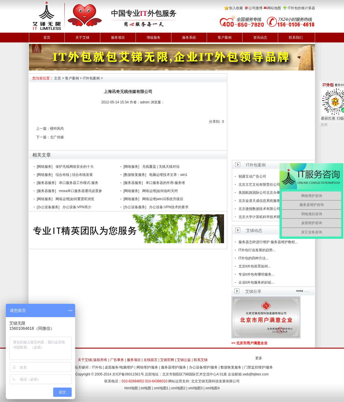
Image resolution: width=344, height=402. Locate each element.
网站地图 (274, 8)
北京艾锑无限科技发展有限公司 (215, 381)
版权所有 (100, 360)
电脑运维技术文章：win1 (168, 175)
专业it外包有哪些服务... (256, 274)
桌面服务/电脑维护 (119, 367)
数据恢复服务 (231, 367)
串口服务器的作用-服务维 (165, 183)
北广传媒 (57, 137)
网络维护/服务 (147, 367)
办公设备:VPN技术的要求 (168, 207)
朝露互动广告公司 (252, 176)
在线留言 (151, 360)
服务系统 (189, 38)
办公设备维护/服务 (203, 367)
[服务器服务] (46, 183)
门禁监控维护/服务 (258, 367)
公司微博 (255, 8)
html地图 (131, 388)
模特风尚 (57, 128)
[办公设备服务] (48, 207)
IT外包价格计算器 (301, 8)
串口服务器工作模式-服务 (78, 183)
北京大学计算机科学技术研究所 (262, 217)
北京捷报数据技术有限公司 (259, 209)
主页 (57, 78)
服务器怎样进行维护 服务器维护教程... (268, 242)
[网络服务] (45, 167)
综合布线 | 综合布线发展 (74, 175)
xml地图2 (178, 388)
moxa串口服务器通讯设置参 (80, 191)
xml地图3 (195, 388)
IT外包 (97, 367)
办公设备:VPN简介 (76, 207)
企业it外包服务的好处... (256, 282)
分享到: (214, 122)
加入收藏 (236, 8)
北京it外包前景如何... (254, 266)
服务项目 (118, 38)
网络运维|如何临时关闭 (160, 191)
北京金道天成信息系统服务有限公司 (266, 201)
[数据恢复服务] (134, 175)
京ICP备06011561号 (128, 374)
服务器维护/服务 (173, 367)
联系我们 (296, 38)
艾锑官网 (167, 360)
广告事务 (117, 360)
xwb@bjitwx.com (256, 374)
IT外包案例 (91, 78)
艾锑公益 (184, 360)
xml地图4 (213, 388)
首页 (46, 38)
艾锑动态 (254, 230)
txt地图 (146, 388)
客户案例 (225, 38)
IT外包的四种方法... (253, 258)
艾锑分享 (253, 291)
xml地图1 (161, 388)
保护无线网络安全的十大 (75, 167)
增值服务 (153, 38)
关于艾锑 (82, 38)
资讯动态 (260, 38)
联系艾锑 (201, 360)
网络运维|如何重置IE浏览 (75, 199)
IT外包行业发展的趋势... (257, 250)
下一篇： (43, 137)
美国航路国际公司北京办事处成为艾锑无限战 (273, 193)
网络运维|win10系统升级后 (162, 199)
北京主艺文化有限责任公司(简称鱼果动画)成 (272, 185)
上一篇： (43, 128)
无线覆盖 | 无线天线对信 (161, 167)
